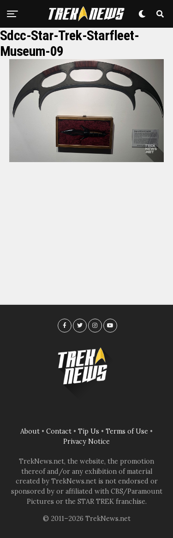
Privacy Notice (86, 441)
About (30, 431)
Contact (59, 431)
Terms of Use (127, 431)
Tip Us (88, 431)
